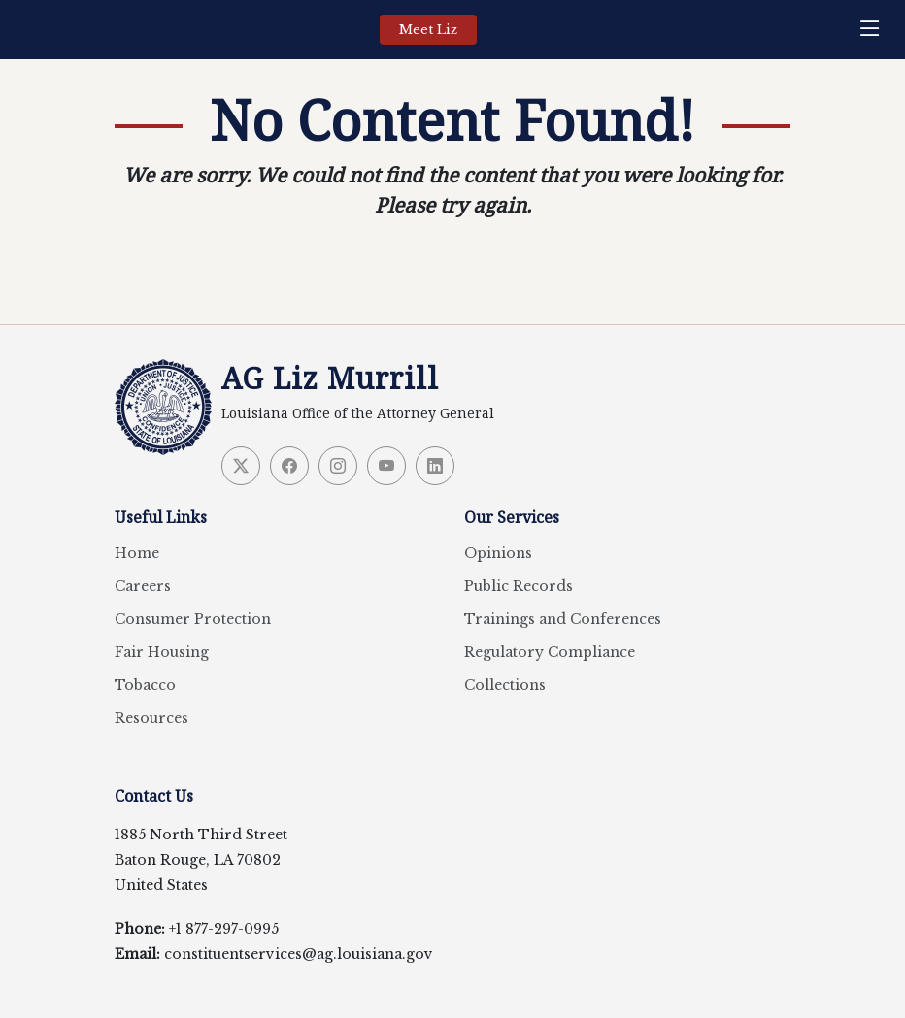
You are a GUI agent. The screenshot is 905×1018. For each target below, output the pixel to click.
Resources (151, 718)
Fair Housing (162, 652)
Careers (143, 586)
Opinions (498, 553)
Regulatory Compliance (549, 652)
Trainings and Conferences (562, 619)
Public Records (518, 586)
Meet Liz (428, 29)
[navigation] (874, 30)
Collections (505, 685)
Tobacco (145, 685)
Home (137, 553)
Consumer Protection (193, 619)
